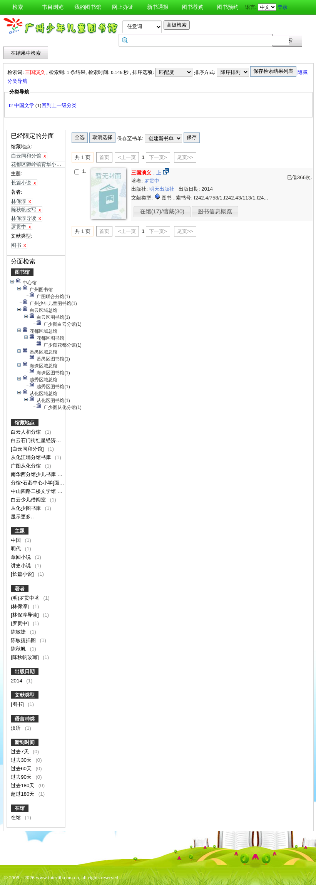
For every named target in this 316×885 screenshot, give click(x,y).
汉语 (16, 728)
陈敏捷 (19, 632)
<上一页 (127, 157)
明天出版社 (162, 189)
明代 (16, 548)
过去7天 (20, 751)
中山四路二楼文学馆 (34, 491)
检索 (17, 7)
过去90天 (22, 777)
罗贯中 (151, 181)
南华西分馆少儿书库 (34, 474)
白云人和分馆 (26, 432)
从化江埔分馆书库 (31, 457)
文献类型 (25, 695)
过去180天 (23, 785)
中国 (16, 540)
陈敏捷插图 (24, 640)
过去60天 (22, 768)
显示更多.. (22, 517)
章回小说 (21, 557)
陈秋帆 (19, 649)
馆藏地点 (25, 423)
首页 (104, 157)
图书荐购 (193, 7)
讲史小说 (21, 565)
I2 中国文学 (21, 105)
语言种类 (25, 719)
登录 (283, 7)
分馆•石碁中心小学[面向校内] (44, 483)
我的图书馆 (87, 7)
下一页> (158, 157)
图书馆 (22, 272)
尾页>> (185, 157)
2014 (17, 681)
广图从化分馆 (26, 466)
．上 (146, 173)
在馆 (20, 808)
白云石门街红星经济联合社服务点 (49, 440)
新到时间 (25, 742)
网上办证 (123, 7)
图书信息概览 (214, 211)
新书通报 (158, 7)
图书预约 (228, 7)
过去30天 (22, 760)
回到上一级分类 (59, 105)
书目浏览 (53, 7)
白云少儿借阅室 (29, 500)
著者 (20, 589)
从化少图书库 (26, 508)
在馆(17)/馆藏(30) (162, 211)
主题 (20, 531)
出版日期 (25, 671)
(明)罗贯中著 (26, 598)
